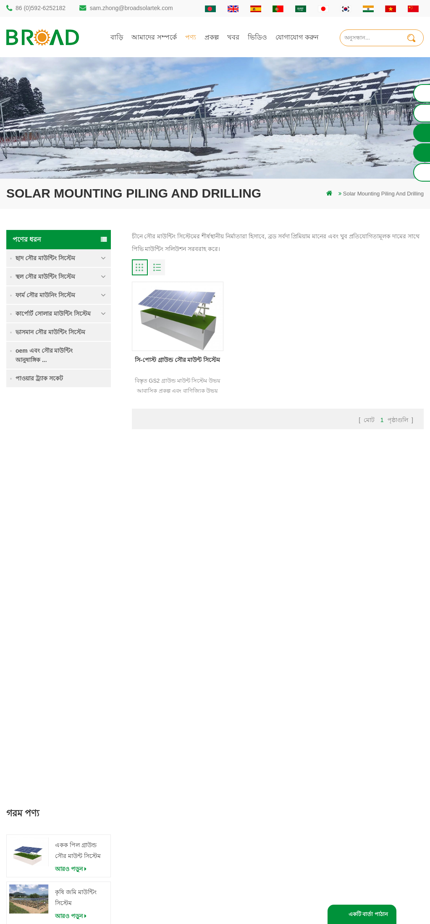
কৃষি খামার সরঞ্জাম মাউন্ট (169, 848)
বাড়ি (116, 37)
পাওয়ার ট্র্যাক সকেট (39, 378)
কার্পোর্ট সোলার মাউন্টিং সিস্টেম (53, 313)
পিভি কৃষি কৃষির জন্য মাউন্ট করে (177, 811)
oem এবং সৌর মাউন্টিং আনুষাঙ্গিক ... (44, 355)
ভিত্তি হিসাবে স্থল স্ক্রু (164, 862)
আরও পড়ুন (71, 468)
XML (253, 823)
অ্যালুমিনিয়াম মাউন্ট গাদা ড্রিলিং (178, 753)
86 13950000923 (49, 801)
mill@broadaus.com (53, 835)
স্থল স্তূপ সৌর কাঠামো (165, 739)
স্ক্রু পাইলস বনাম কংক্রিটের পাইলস (179, 768)
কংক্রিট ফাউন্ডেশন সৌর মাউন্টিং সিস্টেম (80, 591)
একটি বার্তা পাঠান (368, 914)
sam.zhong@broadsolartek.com (131, 8)
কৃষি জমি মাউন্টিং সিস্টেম (76, 497)
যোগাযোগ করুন (297, 37)
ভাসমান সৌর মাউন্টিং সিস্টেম (50, 332)
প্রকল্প (212, 37)
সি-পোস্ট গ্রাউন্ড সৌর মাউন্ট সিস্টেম (177, 359)
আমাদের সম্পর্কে (154, 37)
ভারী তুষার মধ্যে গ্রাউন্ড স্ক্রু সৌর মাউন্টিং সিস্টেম (74, 545)
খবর (233, 37)
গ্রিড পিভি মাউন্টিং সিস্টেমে (172, 796)
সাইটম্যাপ (258, 809)
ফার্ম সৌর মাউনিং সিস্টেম (45, 295)
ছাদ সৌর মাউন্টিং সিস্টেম (45, 258)
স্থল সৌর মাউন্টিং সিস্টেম (45, 276)
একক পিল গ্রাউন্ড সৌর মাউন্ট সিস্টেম (78, 450)
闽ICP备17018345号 (286, 905)
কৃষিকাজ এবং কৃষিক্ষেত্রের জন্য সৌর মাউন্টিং (181, 829)
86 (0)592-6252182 (41, 8)
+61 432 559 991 (49, 853)
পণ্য (190, 37)
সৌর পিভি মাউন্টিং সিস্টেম (171, 782)
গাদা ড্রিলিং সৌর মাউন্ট (168, 725)
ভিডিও (257, 37)
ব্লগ (250, 795)
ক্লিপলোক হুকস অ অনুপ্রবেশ (76, 638)
